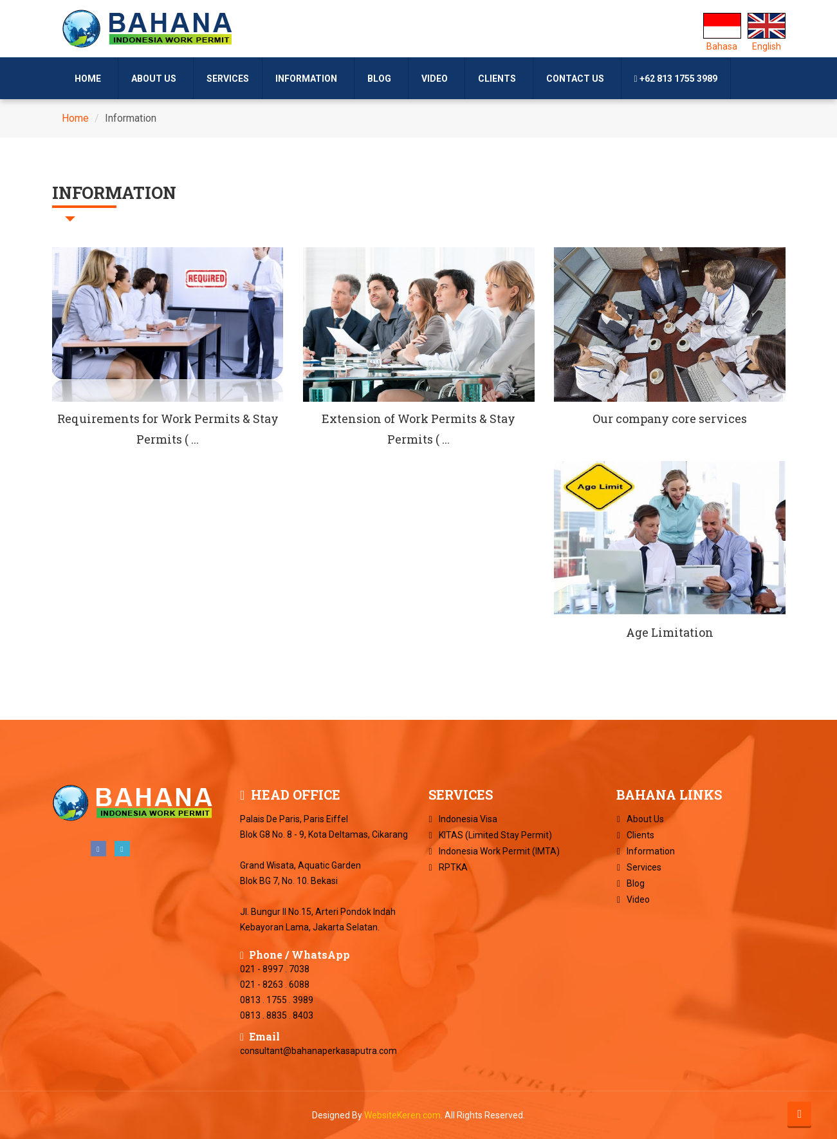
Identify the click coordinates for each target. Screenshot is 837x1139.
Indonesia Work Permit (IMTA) (499, 851)
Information (308, 78)
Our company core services (670, 418)
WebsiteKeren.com (402, 1115)
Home (90, 78)
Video (436, 78)
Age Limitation (669, 632)
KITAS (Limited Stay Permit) (495, 835)
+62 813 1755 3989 (675, 78)
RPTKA (453, 867)
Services (228, 78)
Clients (499, 78)
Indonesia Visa (468, 819)
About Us (155, 78)
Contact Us (577, 78)
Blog (381, 78)
